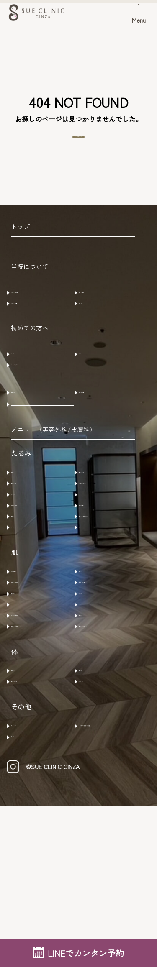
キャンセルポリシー (45, 393)
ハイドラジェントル (113, 712)
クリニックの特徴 (42, 306)
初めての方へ (30, 353)
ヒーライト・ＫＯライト (45, 748)
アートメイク (35, 867)
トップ (20, 242)
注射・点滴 (99, 817)
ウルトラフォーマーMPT (113, 595)
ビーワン (96, 728)
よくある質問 (103, 426)
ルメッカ (96, 664)
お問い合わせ (35, 448)
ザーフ (25, 591)
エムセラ (96, 801)
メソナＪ (96, 696)
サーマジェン (103, 575)
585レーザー (33, 664)
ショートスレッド (109, 543)
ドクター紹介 (103, 306)
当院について (30, 281)
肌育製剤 (28, 559)
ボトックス (32, 527)
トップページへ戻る (79, 145)
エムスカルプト (38, 817)
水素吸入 (28, 891)
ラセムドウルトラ (42, 680)
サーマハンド (35, 615)
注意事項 (96, 378)
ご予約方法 (32, 378)
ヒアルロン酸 (103, 559)
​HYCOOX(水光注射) (43, 712)
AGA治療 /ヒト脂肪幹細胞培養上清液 (112, 871)
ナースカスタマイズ (113, 615)
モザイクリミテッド (113, 680)
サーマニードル (38, 575)
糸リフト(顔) (102, 527)
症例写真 (28, 426)
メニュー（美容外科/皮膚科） (53, 486)
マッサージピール (42, 728)
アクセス (96, 322)
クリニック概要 (38, 322)
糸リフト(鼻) (34, 543)
